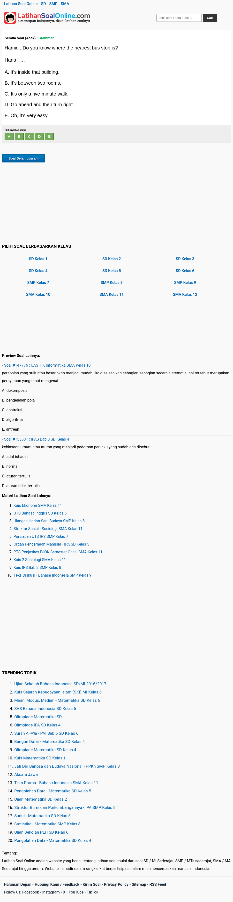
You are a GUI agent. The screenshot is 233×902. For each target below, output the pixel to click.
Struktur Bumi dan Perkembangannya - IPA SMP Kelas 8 (65, 807)
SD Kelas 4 (38, 270)
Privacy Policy (116, 884)
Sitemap (139, 884)
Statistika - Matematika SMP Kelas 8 (47, 823)
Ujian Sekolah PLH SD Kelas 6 (41, 832)
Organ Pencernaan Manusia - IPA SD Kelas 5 (51, 544)
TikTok (92, 892)
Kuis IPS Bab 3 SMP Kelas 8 (37, 567)
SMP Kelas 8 (112, 282)
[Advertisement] (116, 202)
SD (43, 3)
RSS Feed (158, 884)
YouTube (75, 892)
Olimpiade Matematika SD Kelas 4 (45, 749)
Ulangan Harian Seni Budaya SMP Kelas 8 (49, 521)
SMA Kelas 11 (111, 294)
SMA (65, 3)
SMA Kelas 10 (38, 294)
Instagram (51, 892)
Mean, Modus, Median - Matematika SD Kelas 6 (57, 700)
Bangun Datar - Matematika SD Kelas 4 (49, 741)
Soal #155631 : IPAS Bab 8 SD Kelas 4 (36, 439)
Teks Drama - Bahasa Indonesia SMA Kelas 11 (56, 782)
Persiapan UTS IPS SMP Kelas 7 (41, 536)
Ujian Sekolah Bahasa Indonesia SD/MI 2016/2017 (60, 683)
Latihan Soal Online (21, 3)
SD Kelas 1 (38, 259)
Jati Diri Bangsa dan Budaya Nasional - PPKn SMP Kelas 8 (67, 766)
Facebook (30, 892)
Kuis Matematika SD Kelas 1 (40, 758)
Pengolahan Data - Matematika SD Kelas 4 (52, 840)
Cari (210, 18)
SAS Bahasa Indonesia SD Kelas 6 (45, 708)
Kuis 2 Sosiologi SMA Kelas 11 (40, 559)
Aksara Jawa (26, 774)
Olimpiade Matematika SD (38, 716)
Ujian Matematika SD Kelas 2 (40, 799)
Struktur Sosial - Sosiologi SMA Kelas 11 (48, 528)
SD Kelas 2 (111, 259)
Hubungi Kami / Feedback (57, 884)
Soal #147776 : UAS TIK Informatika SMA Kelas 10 (47, 365)
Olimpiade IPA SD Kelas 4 (37, 725)
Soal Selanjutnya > (23, 158)
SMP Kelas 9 (185, 282)
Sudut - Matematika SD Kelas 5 (42, 815)
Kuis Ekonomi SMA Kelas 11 (38, 505)
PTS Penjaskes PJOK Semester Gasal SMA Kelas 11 (58, 552)
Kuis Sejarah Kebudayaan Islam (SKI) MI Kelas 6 (58, 692)
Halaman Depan (17, 884)
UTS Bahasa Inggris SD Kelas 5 (40, 513)
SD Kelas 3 (185, 259)
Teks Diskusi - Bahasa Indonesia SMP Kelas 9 (52, 575)
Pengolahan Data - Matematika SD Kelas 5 (52, 791)
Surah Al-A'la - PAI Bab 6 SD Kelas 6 (46, 733)
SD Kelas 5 (111, 270)
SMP (53, 3)
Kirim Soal (92, 884)
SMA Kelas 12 (185, 294)
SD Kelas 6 (185, 270)
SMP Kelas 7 (38, 282)
